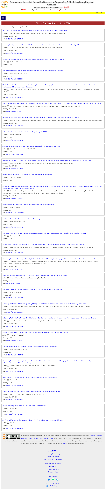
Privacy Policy (53, 472)
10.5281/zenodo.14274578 (14, 126)
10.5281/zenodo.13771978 (14, 326)
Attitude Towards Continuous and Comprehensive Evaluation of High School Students (31, 146)
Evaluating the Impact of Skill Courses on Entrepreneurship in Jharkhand (27, 174)
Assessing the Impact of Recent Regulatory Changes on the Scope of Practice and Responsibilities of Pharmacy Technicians (44, 304)
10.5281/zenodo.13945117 (14, 199)
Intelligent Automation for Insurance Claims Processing (21, 219)
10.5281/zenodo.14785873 (14, 355)
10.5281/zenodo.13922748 (14, 269)
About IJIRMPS (53, 451)
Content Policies (53, 469)
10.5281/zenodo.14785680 (14, 428)
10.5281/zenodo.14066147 (14, 112)
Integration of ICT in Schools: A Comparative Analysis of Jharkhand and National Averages (33, 59)
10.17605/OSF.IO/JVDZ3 (14, 414)
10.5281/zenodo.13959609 (15, 79)
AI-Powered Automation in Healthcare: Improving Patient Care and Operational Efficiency (32, 420)
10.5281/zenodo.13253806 (14, 400)
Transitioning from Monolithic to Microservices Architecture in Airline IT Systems (29, 377)
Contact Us (53, 476)
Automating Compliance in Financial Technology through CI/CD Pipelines (27, 132)
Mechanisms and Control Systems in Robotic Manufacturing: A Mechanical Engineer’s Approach (35, 332)
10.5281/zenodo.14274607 (14, 253)
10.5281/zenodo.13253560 (14, 53)
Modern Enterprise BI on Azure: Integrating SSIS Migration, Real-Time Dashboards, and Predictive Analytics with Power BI (44, 233)
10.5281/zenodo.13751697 (14, 97)
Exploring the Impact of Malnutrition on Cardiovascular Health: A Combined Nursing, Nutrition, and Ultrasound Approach (43, 244)
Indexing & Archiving (53, 454)
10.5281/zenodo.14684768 (14, 385)
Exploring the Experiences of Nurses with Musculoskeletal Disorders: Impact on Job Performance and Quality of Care (41, 45)
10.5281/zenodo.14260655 (14, 341)
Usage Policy (53, 466)
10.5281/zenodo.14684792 (14, 140)
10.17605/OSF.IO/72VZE (14, 283)
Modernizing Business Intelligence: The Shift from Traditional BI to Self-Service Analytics (32, 70)
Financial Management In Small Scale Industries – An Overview (23, 406)
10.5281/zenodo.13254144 (14, 169)
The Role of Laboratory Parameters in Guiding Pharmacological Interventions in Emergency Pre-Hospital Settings (40, 117)
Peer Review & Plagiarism (53, 459)
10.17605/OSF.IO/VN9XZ (14, 154)
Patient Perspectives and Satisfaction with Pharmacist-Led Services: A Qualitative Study (32, 391)
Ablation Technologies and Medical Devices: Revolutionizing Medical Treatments (29, 346)
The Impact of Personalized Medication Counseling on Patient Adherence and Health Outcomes (34, 30)
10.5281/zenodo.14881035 (14, 298)
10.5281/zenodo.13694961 (14, 312)
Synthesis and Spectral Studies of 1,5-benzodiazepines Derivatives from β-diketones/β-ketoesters (35, 275)
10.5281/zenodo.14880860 (15, 213)
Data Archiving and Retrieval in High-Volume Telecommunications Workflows (28, 204)
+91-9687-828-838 (53, 483)
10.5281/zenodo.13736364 (14, 371)
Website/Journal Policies (53, 463)
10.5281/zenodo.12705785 (14, 39)
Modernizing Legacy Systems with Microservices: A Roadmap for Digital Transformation (32, 289)
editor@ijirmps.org (53, 486)
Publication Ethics (53, 456)
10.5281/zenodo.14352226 (14, 227)
